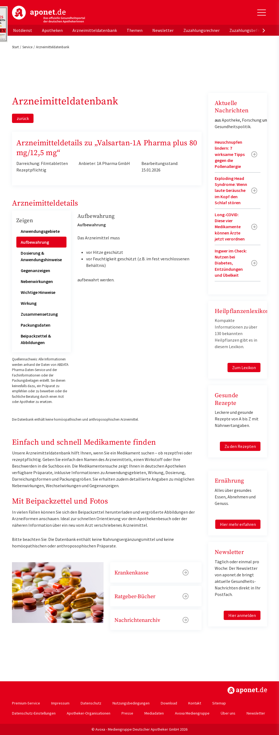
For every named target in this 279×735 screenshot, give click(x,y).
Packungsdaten (35, 325)
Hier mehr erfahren (238, 524)
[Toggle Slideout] (261, 12)
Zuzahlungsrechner (201, 30)
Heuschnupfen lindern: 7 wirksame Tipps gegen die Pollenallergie (230, 154)
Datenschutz (91, 703)
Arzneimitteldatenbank (94, 30)
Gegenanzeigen (35, 270)
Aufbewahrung (35, 242)
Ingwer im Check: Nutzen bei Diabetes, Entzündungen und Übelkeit (231, 263)
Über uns (228, 713)
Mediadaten (154, 713)
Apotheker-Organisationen (88, 713)
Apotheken (52, 30)
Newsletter (163, 30)
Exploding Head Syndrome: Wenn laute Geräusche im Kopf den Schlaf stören (231, 191)
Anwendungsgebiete (40, 231)
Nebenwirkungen (37, 281)
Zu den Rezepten (240, 446)
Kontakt (194, 703)
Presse (127, 713)
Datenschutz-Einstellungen (34, 713)
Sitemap (219, 703)
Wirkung (29, 303)
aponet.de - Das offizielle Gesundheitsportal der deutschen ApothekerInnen (48, 14)
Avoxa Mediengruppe (192, 713)
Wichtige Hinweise (38, 292)
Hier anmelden (242, 615)
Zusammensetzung (39, 314)
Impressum (60, 703)
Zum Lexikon (244, 367)
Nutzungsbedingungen (131, 703)
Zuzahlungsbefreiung (249, 30)
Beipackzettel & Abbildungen (36, 339)
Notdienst (22, 30)
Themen (134, 30)
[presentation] (263, 30)
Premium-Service (26, 703)
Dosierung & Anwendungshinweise (41, 256)
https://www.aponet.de (247, 690)
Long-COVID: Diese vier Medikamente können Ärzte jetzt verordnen (230, 227)
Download (169, 703)
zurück (23, 118)
